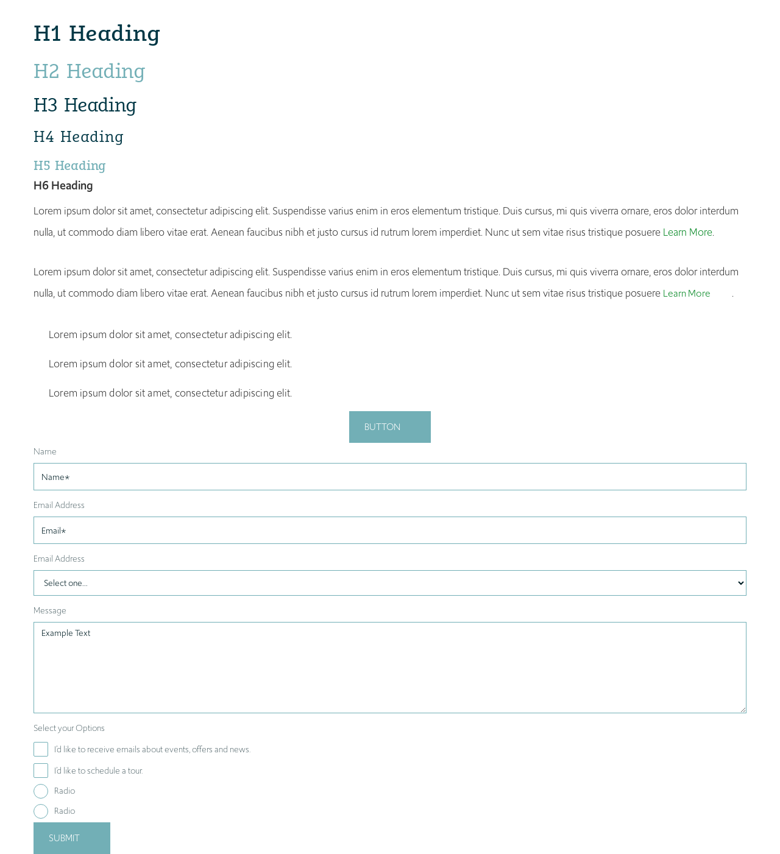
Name (45, 451)
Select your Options (69, 728)
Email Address (59, 505)
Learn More (687, 232)
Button (382, 426)
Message (50, 610)
